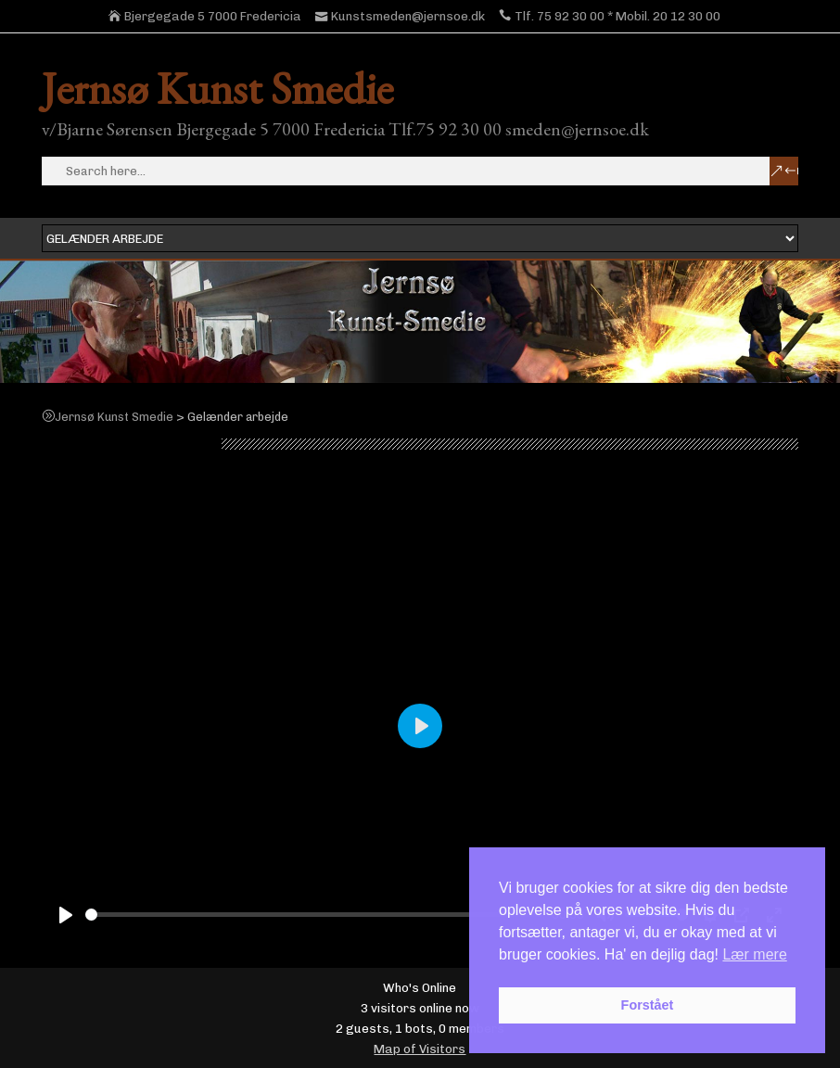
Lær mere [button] (754, 954)
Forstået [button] (647, 1005)
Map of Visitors (419, 1048)
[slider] (314, 914)
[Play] (66, 915)
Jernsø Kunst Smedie (217, 88)
